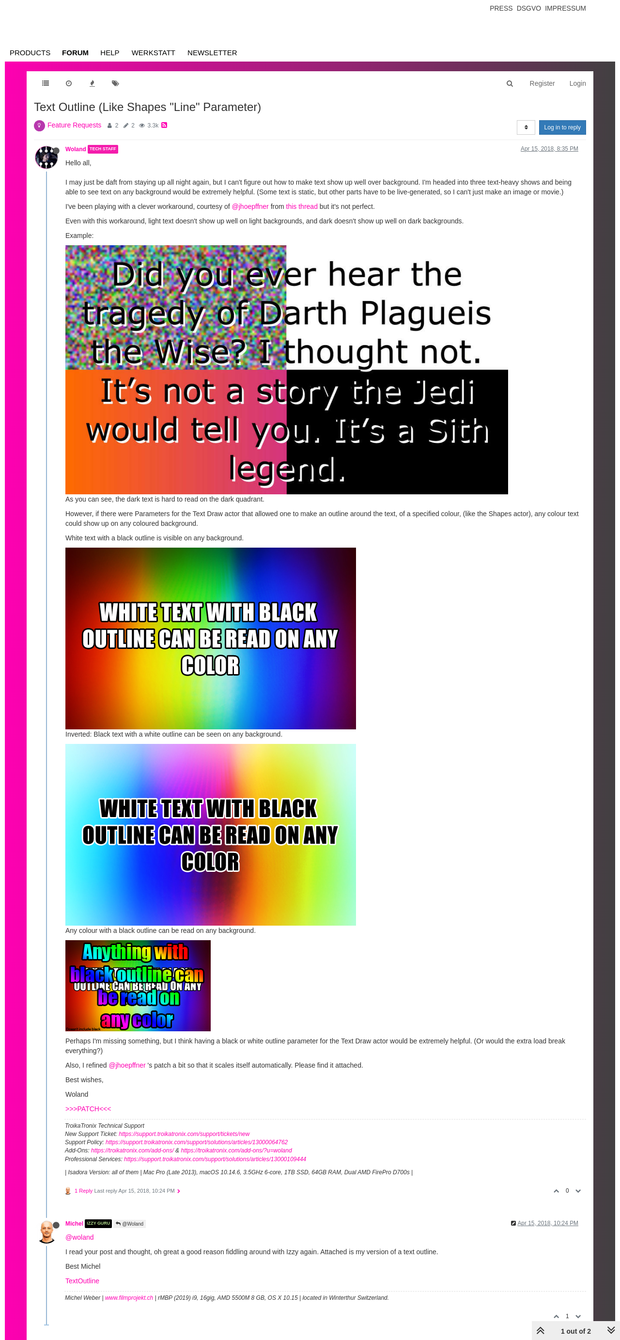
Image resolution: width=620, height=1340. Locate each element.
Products (30, 52)
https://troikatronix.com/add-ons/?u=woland (236, 1150)
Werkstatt (153, 52)
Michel (74, 1223)
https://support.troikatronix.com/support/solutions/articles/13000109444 (215, 1159)
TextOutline (82, 1281)
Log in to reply (562, 127)
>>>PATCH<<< (88, 1109)
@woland (79, 1237)
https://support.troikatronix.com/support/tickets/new (184, 1134)
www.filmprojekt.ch (129, 1297)
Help (109, 52)
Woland (75, 149)
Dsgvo (529, 8)
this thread (302, 206)
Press (501, 8)
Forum (75, 52)
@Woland (129, 1224)
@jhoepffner (250, 206)
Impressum (565, 8)
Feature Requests (74, 125)
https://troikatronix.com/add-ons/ (132, 1150)
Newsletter (212, 52)
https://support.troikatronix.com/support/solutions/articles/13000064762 (197, 1142)
